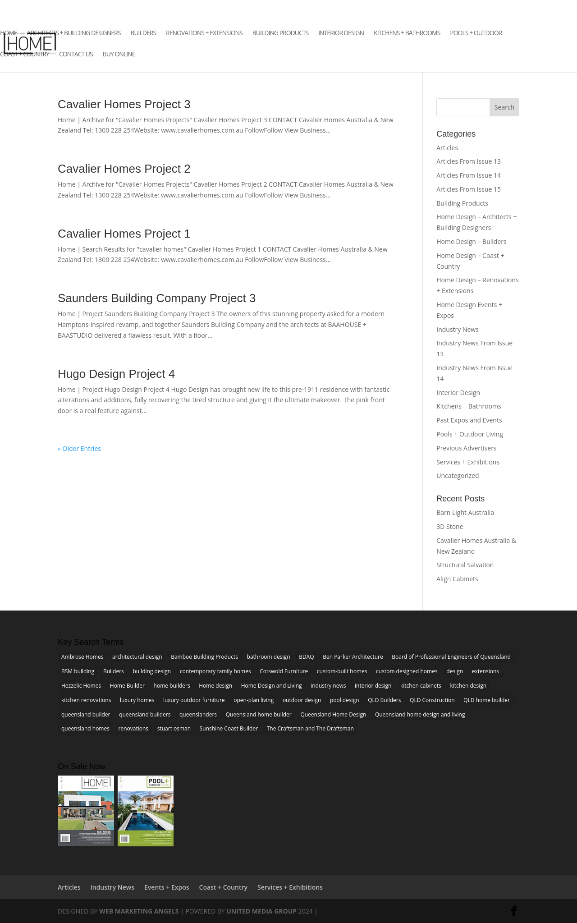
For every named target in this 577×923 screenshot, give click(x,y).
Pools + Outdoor (476, 33)
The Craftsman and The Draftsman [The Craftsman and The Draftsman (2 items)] (310, 728)
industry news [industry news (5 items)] (328, 685)
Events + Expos (166, 887)
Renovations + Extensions (204, 33)
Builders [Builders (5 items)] (113, 671)
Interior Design (341, 33)
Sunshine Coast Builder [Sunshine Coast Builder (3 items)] (229, 728)
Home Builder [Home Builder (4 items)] (127, 685)
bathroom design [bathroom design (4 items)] (268, 657)
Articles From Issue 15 (468, 189)
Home (8, 33)
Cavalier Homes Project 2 (124, 168)
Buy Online (119, 54)
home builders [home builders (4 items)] (172, 685)
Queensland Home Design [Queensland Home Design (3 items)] (333, 714)
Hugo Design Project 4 (116, 374)
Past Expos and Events (469, 420)
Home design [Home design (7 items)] (215, 685)
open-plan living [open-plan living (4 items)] (254, 700)
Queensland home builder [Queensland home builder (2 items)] (259, 714)
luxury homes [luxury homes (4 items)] (137, 700)
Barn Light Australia (465, 512)
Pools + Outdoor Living (469, 434)
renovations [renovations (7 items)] (134, 728)
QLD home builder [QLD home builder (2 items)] (486, 700)
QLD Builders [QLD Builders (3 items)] (384, 700)
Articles (447, 147)
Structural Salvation (465, 564)
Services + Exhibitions (467, 462)
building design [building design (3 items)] (152, 671)
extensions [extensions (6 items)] (485, 671)
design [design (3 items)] (454, 671)
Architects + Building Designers (74, 33)
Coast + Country (24, 54)
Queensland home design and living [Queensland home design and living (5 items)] (420, 714)
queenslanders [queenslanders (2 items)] (198, 714)
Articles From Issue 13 (468, 161)
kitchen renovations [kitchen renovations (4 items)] (86, 700)
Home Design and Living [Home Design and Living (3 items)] (271, 685)
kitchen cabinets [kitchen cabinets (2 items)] (420, 685)
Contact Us (76, 54)
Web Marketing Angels (139, 911)
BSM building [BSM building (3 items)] (77, 671)
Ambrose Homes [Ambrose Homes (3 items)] (82, 657)
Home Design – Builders (471, 241)
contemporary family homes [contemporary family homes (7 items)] (215, 671)
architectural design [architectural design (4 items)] (137, 657)
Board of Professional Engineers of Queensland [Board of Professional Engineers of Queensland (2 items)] (451, 657)
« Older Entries (79, 448)
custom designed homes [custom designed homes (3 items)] (407, 671)
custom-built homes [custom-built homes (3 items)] (342, 671)
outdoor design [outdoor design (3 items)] (302, 700)
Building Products (280, 33)
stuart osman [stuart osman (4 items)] (174, 728)
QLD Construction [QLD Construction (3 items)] (432, 700)
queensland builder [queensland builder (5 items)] (85, 714)
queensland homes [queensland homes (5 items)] (85, 728)
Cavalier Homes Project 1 (124, 233)
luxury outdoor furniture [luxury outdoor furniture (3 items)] (194, 700)
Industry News (457, 329)
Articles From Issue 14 (468, 175)
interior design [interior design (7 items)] (373, 685)
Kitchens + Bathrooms (407, 33)
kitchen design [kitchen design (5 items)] (468, 685)
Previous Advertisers (466, 448)
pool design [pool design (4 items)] (344, 700)
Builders (143, 33)
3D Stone (449, 526)
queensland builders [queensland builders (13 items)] (144, 714)
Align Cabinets (457, 578)
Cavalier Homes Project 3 (124, 104)
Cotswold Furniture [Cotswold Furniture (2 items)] (284, 671)
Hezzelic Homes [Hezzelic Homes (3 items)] (81, 685)
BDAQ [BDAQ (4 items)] (306, 657)
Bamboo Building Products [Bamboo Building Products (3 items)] (204, 657)
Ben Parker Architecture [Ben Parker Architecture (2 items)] (353, 657)
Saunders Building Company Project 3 (157, 298)
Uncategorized (457, 475)
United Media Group (261, 911)
